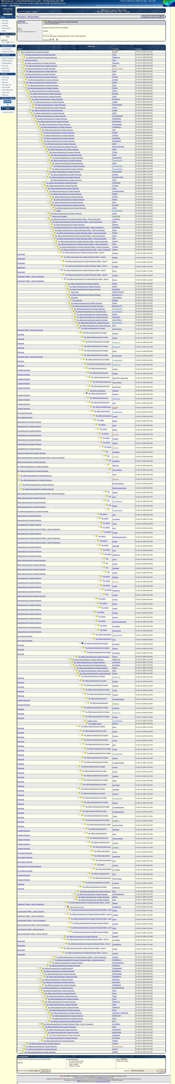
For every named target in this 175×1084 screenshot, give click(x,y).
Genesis (115, 224)
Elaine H (115, 723)
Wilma (59, 211)
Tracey (115, 816)
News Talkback (22, 16)
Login (4, 5)
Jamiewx (115, 390)
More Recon (5, 68)
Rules (121, 11)
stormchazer (117, 387)
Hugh (114, 71)
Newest (9, 49)
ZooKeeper (21, 21)
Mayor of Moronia (118, 146)
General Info (5, 77)
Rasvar (115, 657)
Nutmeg (115, 617)
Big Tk (115, 271)
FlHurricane (8, 9)
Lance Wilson (117, 297)
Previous (144, 16)
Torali (114, 54)
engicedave (116, 138)
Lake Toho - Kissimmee (120, 378)
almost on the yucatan (59, 216)
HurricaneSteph (118, 116)
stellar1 (115, 338)
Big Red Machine (118, 483)
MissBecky (116, 452)
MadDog (115, 577)
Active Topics (121, 10)
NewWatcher (117, 118)
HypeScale (4, 40)
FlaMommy (116, 57)
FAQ (116, 11)
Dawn (114, 425)
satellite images (92, 721)
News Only (5, 23)
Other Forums (105, 10)
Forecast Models (7, 63)
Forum (4, 49)
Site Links (5, 79)
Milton (124, 5)
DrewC (115, 283)
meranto (115, 135)
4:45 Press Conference (97, 391)
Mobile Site (5, 95)
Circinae (115, 865)
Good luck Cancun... (31, 60)
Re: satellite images (95, 724)
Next (157, 16)
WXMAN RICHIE (118, 292)
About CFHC (5, 92)
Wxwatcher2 (117, 1029)
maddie (115, 102)
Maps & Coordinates (8, 58)
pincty (115, 236)
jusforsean (116, 644)
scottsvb (115, 174)
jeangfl (115, 740)
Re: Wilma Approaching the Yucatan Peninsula (40, 55)
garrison (115, 936)
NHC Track (74, 292)
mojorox (115, 241)
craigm (115, 107)
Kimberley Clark (118, 177)
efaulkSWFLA (117, 158)
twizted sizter (117, 1032)
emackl (115, 110)
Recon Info (5, 65)
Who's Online (109, 11)
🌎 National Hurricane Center (8, 108)
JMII (114, 130)
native (115, 96)
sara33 (115, 564)
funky (114, 60)
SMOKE (115, 1052)
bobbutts (115, 93)
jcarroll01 (116, 205)
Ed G (114, 1021)
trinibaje (115, 300)
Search (4, 30)
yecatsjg (115, 79)
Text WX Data (6, 87)
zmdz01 (115, 197)
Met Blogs (5, 25)
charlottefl (116, 789)
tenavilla (115, 439)
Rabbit (115, 910)
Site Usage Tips (6, 84)
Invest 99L (74, 298)
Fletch (115, 351)
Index (151, 16)
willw (114, 238)
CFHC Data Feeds (7, 90)
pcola (114, 66)
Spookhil (115, 686)
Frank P (115, 1049)
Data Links (5, 82)
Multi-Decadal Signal (119, 488)
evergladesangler (118, 191)
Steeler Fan (116, 659)
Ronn (114, 928)
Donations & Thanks (8, 51)
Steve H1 (116, 465)
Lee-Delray (116, 219)
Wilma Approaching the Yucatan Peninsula (35, 52)
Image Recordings (7, 60)
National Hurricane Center (103, 1081)
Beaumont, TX (117, 295)
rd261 (114, 524)
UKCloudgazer (117, 105)
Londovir (115, 185)
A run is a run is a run (77, 907)
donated (79, 1080)
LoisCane (116, 883)
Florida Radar (6, 70)
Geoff (114, 149)
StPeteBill (116, 546)
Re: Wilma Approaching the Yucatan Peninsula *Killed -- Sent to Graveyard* (76, 219)
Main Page (5, 20)
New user (100, 11)
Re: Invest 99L (77, 300)
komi (114, 325)
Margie (115, 314)
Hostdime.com (101, 1077)
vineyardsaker (117, 124)
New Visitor (14, 5)
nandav (115, 369)
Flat (162, 16)
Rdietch (115, 88)
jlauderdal (116, 708)
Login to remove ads (7, 112)
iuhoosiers (116, 63)
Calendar (127, 11)
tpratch (115, 82)
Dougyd (115, 77)
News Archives (6, 28)
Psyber (115, 152)
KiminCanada (117, 171)
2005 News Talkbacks (33, 16)
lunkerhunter (117, 631)
